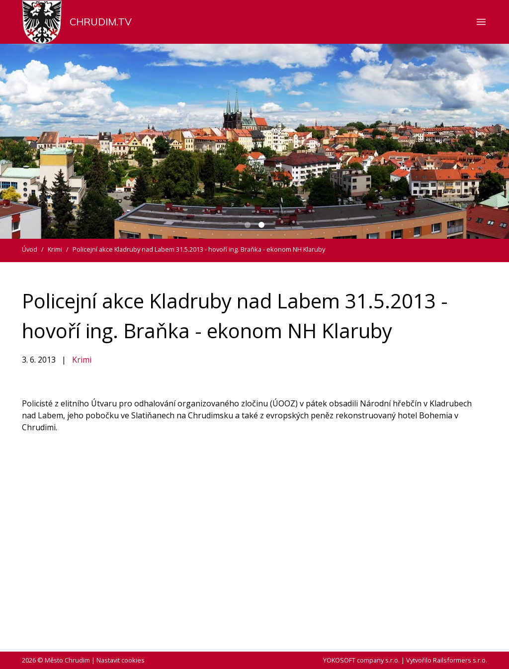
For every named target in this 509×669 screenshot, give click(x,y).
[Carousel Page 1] (248, 225)
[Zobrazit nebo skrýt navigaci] (481, 22)
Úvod (29, 249)
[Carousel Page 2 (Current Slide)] (261, 225)
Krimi (81, 359)
